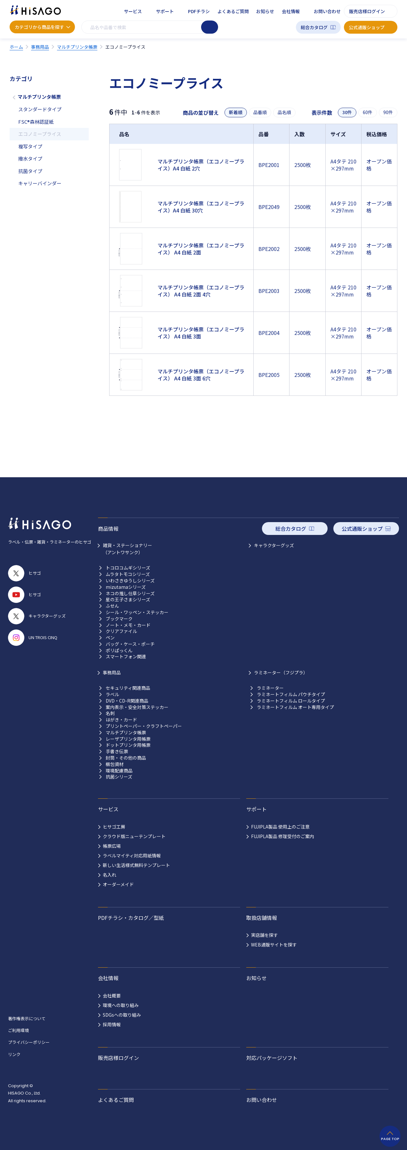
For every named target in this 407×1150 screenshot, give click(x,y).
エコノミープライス (39, 133)
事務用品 (112, 672)
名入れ (109, 874)
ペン (110, 637)
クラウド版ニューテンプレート (134, 836)
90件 (388, 112)
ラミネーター (270, 688)
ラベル (112, 694)
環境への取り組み (121, 1005)
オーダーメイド (118, 884)
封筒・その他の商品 (126, 758)
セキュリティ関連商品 (128, 688)
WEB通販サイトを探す (274, 944)
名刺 (110, 713)
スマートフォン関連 (126, 656)
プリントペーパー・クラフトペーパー (144, 726)
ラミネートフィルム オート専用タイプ (295, 707)
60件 (367, 112)
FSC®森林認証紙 (36, 121)
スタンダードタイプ (39, 109)
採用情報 (112, 1024)
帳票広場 (112, 846)
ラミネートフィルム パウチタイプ (291, 694)
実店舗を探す (264, 935)
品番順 (260, 112)
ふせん (112, 606)
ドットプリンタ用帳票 (128, 745)
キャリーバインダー (39, 183)
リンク (14, 1054)
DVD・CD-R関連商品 (127, 701)
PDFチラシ (199, 11)
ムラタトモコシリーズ (128, 574)
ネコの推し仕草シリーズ (130, 593)
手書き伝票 (117, 751)
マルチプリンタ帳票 (39, 96)
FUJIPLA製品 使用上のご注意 (280, 826)
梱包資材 (115, 764)
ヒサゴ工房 (114, 826)
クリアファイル (121, 631)
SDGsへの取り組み (122, 1015)
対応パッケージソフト (271, 1058)
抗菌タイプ (30, 171)
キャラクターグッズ (274, 545)
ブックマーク (119, 618)
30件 (347, 112)
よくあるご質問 (233, 11)
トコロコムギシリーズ (128, 568)
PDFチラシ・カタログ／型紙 (131, 917)
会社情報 (291, 11)
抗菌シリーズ (119, 776)
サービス (133, 11)
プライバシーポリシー (29, 1042)
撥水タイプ (30, 158)
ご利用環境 (18, 1030)
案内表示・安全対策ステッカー (137, 707)
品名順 (284, 112)
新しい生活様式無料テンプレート (136, 865)
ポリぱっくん (119, 650)
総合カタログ (314, 27)
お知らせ (265, 11)
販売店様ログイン (367, 11)
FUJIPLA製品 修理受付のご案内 (282, 836)
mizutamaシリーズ (126, 587)
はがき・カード (121, 719)
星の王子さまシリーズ (128, 599)
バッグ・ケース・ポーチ (130, 644)
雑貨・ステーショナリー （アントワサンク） (127, 548)
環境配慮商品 (119, 770)
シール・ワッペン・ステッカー (137, 612)
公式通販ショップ (367, 27)
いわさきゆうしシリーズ (130, 580)
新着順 (235, 112)
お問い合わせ (327, 11)
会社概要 (112, 995)
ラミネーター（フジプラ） (281, 672)
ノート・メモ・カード (128, 625)
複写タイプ (30, 146)
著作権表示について (26, 1018)
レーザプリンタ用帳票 (128, 739)
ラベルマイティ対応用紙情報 (132, 855)
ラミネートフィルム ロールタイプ (291, 701)
